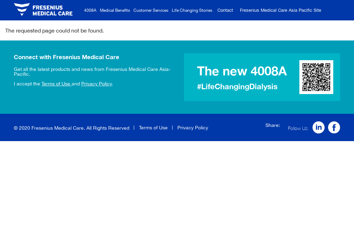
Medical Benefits (115, 10)
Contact (225, 10)
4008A (90, 10)
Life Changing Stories (192, 10)
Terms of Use (56, 83)
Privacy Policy (96, 83)
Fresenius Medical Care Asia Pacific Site (280, 10)
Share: (273, 125)
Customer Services (150, 10)
